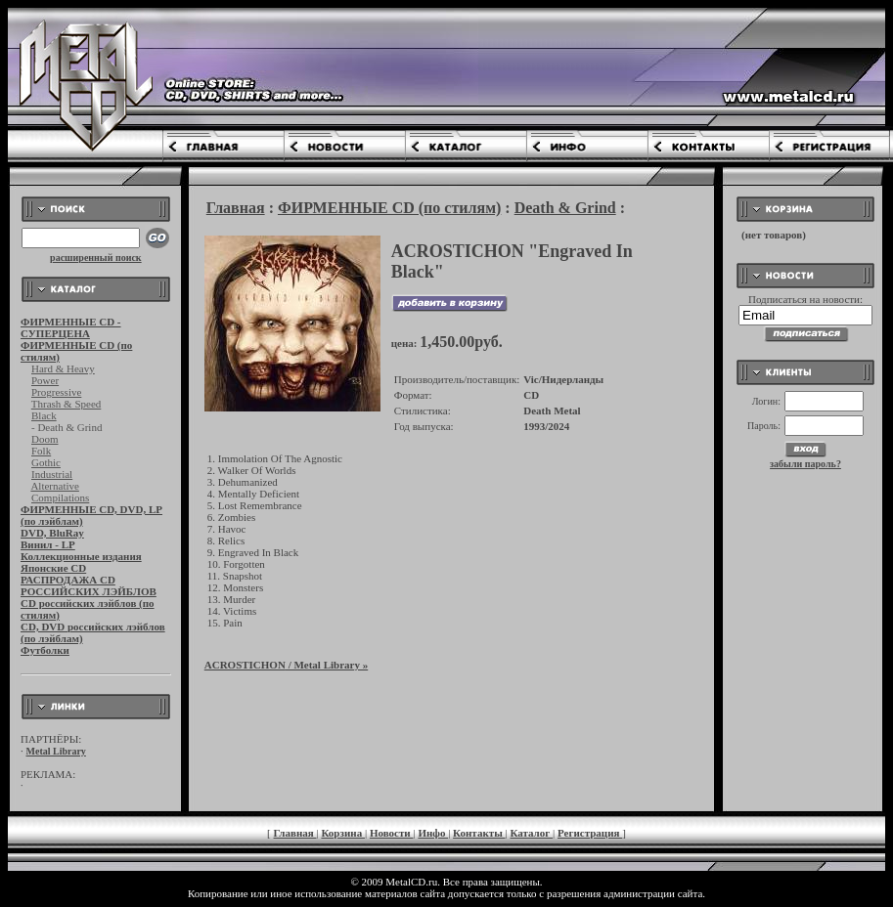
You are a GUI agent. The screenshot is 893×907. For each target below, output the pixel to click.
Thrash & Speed (66, 404)
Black (44, 415)
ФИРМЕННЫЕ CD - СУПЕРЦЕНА (71, 327)
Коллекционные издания (81, 556)
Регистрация (590, 833)
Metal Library (56, 751)
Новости (392, 833)
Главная (235, 207)
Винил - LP (48, 544)
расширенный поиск (96, 257)
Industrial (51, 474)
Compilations (60, 497)
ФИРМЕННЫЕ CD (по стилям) (389, 207)
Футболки (45, 650)
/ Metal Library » (286, 664)
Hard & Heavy (63, 368)
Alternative (54, 486)
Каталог (531, 833)
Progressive (56, 392)
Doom (45, 439)
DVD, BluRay (52, 533)
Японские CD (53, 568)
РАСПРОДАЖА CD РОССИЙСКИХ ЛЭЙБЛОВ (88, 585)
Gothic (46, 462)
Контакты (479, 833)
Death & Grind (565, 207)
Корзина (343, 833)
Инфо (433, 833)
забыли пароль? (805, 463)
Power (45, 380)
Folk (41, 450)
